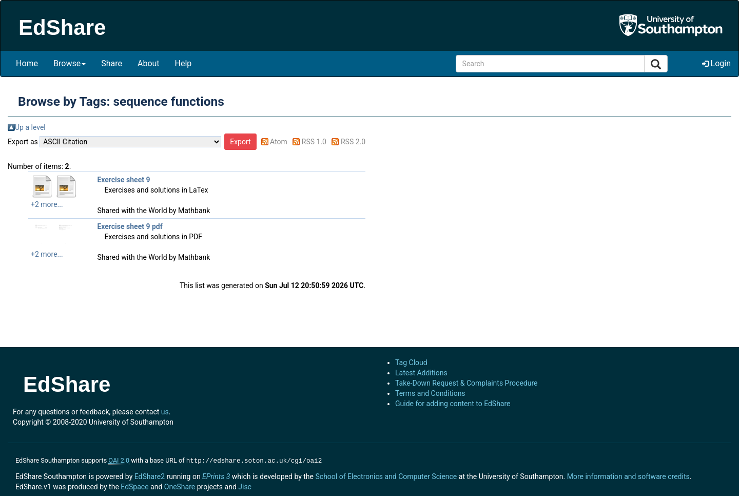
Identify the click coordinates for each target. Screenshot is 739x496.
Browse (69, 63)
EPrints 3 (216, 475)
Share (111, 63)
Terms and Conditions (430, 393)
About (149, 63)
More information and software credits (628, 475)
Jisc (244, 486)
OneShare (179, 486)
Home (27, 63)
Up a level (30, 127)
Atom (278, 142)
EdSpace (134, 486)
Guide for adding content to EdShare (453, 403)
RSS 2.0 (353, 142)
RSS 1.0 (314, 142)
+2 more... (47, 204)
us (165, 412)
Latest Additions (421, 373)
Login (716, 63)
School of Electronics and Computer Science (386, 475)
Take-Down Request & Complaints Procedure (466, 383)
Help (183, 63)
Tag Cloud (411, 362)
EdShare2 (149, 475)
